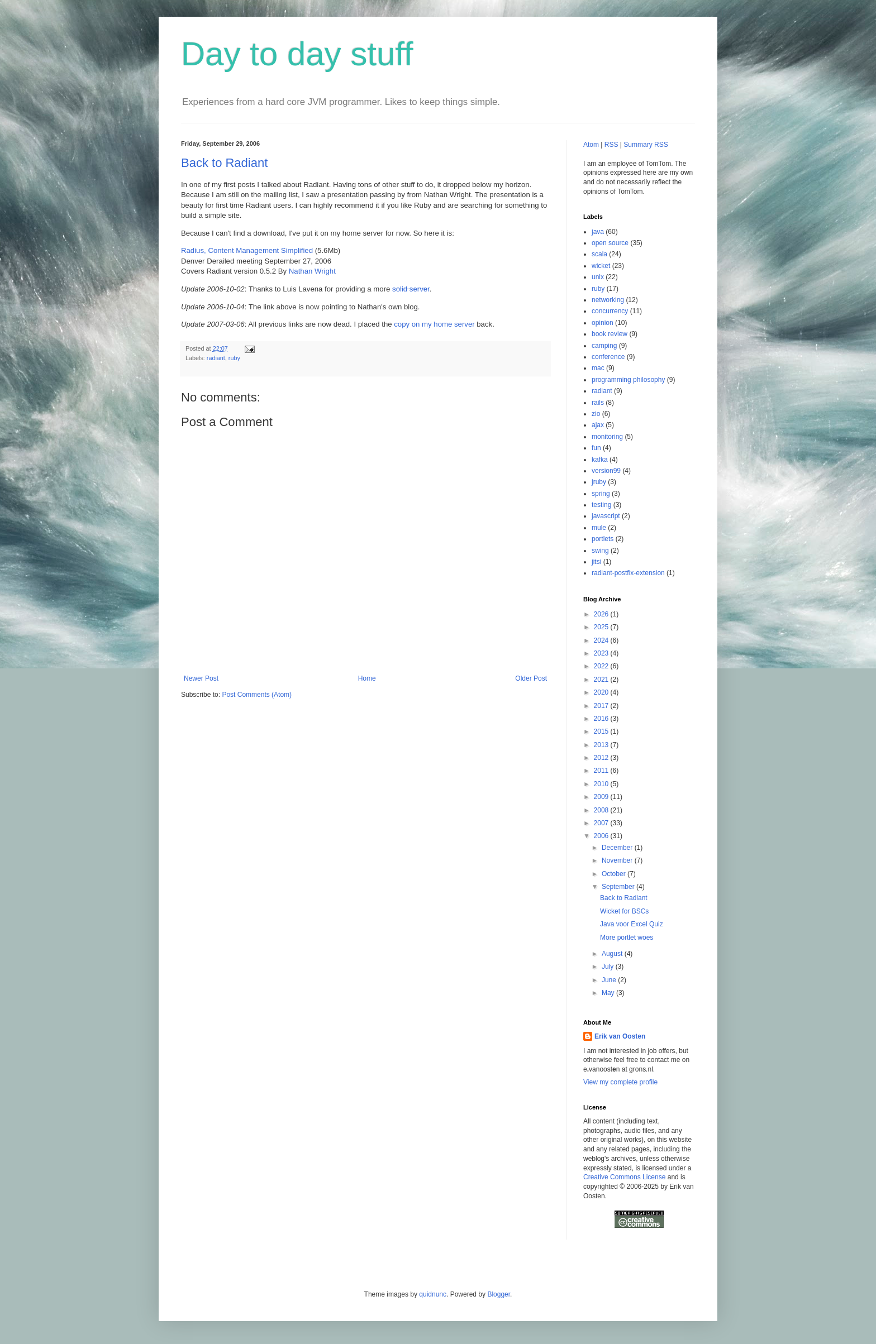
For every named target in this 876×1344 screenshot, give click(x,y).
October (614, 874)
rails (598, 402)
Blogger (498, 1294)
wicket (601, 266)
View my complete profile (620, 1082)
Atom (591, 145)
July (609, 966)
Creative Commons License (624, 1177)
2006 (602, 836)
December (618, 848)
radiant (216, 358)
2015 (602, 731)
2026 (602, 614)
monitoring (607, 437)
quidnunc (432, 1294)
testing (601, 505)
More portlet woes (626, 937)
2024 (602, 640)
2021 (602, 679)
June (610, 980)
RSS (611, 145)
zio (596, 414)
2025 (602, 627)
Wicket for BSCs (624, 911)
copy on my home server (434, 324)
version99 (606, 471)
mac (598, 368)
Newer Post (201, 678)
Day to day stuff (297, 54)
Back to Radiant (224, 163)
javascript (606, 516)
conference (608, 357)
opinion (602, 323)
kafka (600, 459)
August (613, 954)
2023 (602, 653)
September (619, 887)
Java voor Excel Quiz (631, 924)
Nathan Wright (312, 271)
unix (598, 277)
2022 (602, 666)
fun (596, 448)
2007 (602, 823)
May (609, 993)
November (618, 860)
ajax (598, 425)
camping (604, 346)
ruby (234, 358)
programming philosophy (628, 380)
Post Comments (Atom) (257, 695)
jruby (599, 482)
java (598, 232)
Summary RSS (645, 145)
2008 (602, 810)
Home (367, 678)
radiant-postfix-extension (628, 573)
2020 (602, 692)
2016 (602, 719)
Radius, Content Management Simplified (247, 250)
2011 (602, 770)
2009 (602, 797)
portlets (602, 539)
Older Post (531, 678)
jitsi (596, 562)
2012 (602, 758)
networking (608, 300)
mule (599, 528)
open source (610, 243)
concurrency (610, 311)
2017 (602, 706)
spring (601, 494)
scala (599, 254)
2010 (602, 784)
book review (609, 334)
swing (600, 550)
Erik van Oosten (619, 1036)
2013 (602, 745)
